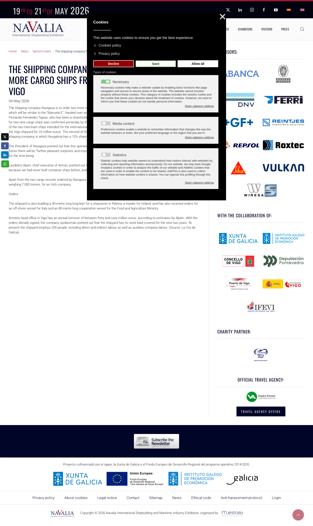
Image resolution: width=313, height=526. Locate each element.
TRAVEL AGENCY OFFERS (261, 411)
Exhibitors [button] (245, 29)
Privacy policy (43, 498)
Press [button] (285, 29)
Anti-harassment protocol (241, 498)
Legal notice (107, 498)
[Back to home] (38, 29)
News (176, 498)
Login (276, 498)
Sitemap (155, 498)
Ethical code (201, 498)
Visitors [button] (267, 29)
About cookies (76, 498)
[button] (302, 29)
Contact (133, 498)
